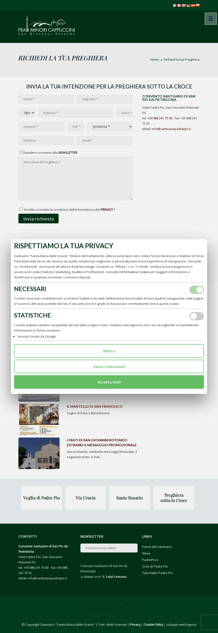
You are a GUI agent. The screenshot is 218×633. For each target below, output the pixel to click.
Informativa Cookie (135, 272)
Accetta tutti (109, 382)
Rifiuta (109, 351)
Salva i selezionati (109, 366)
